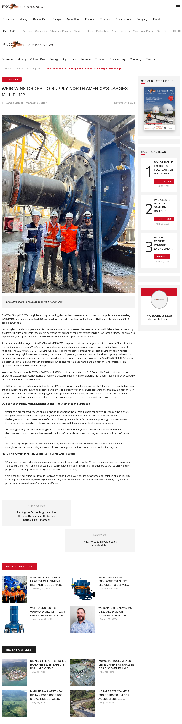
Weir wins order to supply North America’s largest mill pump (84, 68)
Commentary (123, 19)
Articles (20, 68)
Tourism (105, 19)
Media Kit (125, 31)
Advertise (27, 31)
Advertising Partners (60, 31)
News (115, 31)
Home (90, 31)
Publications (102, 31)
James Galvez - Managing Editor (26, 102)
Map (135, 31)
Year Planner (147, 31)
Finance (90, 19)
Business (8, 19)
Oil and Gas (40, 19)
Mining (23, 19)
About (77, 31)
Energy (57, 19)
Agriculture (73, 19)
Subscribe (162, 31)
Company (142, 19)
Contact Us (41, 31)
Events (157, 19)
